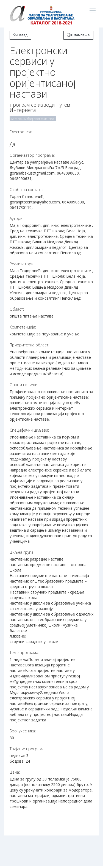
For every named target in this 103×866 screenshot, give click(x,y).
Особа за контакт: (26, 189)
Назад (20, 35)
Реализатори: (22, 263)
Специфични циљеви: (29, 430)
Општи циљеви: (24, 384)
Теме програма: (24, 652)
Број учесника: (23, 730)
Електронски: (21, 131)
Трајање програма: (27, 748)
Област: (17, 309)
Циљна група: (22, 552)
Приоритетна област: (29, 344)
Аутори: (16, 218)
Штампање (78, 35)
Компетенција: (23, 327)
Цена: (15, 772)
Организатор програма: (32, 155)
